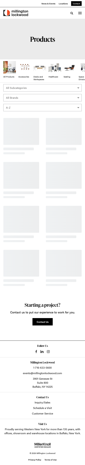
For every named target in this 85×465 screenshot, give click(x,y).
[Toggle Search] (71, 13)
